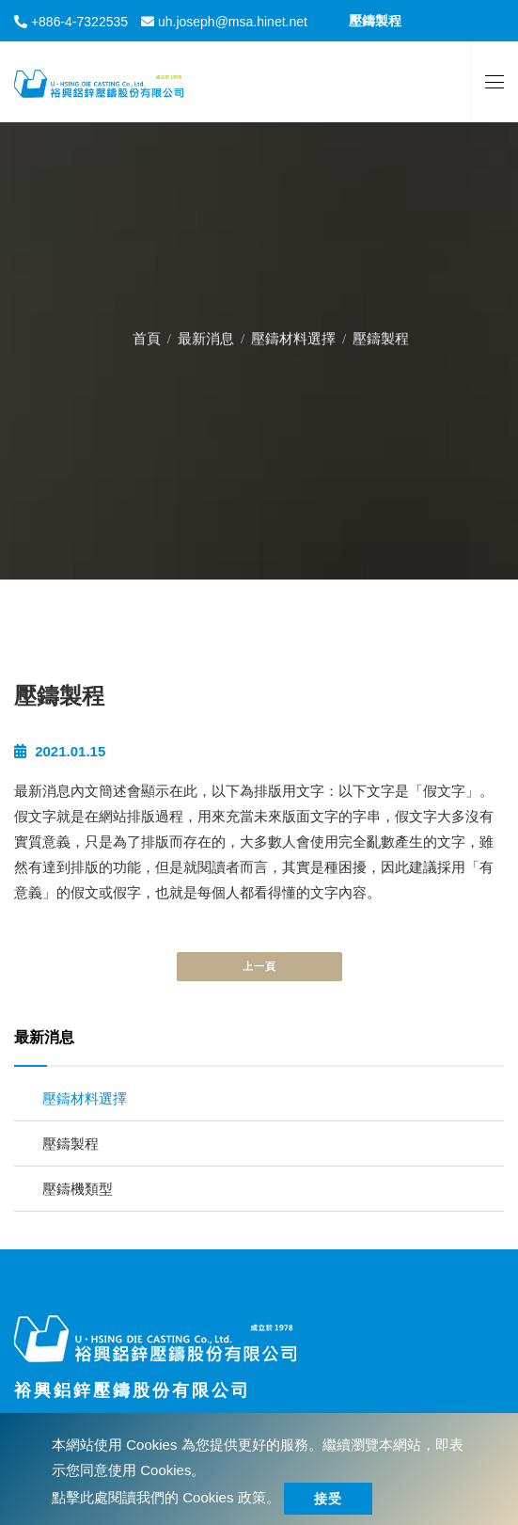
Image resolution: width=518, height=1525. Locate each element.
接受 (328, 1498)
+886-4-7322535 (77, 21)
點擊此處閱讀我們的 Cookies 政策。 (166, 1497)
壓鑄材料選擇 (293, 335)
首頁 (147, 335)
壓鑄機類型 (77, 1189)
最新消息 (206, 335)
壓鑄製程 (70, 1144)
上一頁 (259, 966)
